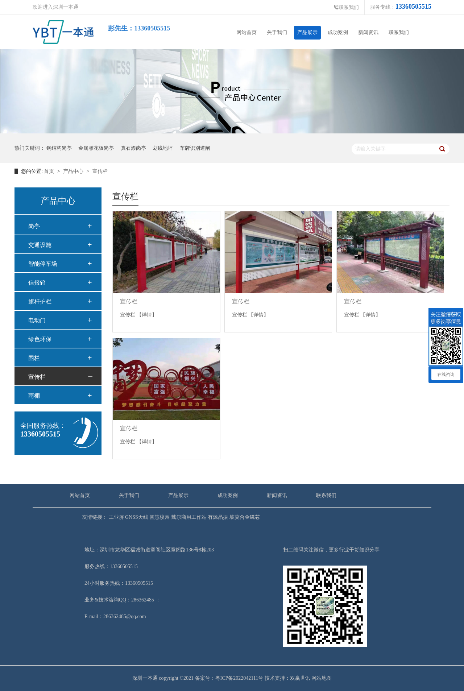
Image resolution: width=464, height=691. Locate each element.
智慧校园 (159, 517)
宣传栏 (100, 171)
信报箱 (37, 283)
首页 (49, 171)
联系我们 (346, 7)
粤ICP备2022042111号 (239, 678)
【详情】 (147, 315)
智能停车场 (42, 264)
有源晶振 (217, 517)
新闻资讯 (368, 32)
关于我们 (277, 32)
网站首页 (246, 32)
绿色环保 (39, 339)
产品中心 (74, 171)
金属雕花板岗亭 (96, 148)
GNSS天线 (136, 517)
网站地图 (321, 678)
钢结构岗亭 (59, 148)
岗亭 (34, 226)
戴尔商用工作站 (188, 517)
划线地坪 (163, 148)
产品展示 (307, 32)
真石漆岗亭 (133, 148)
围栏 (34, 358)
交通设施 (39, 245)
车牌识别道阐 (195, 148)
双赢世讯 (300, 678)
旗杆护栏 (39, 301)
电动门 (37, 320)
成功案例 (338, 32)
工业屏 (115, 517)
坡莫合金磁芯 (244, 517)
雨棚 (34, 396)
